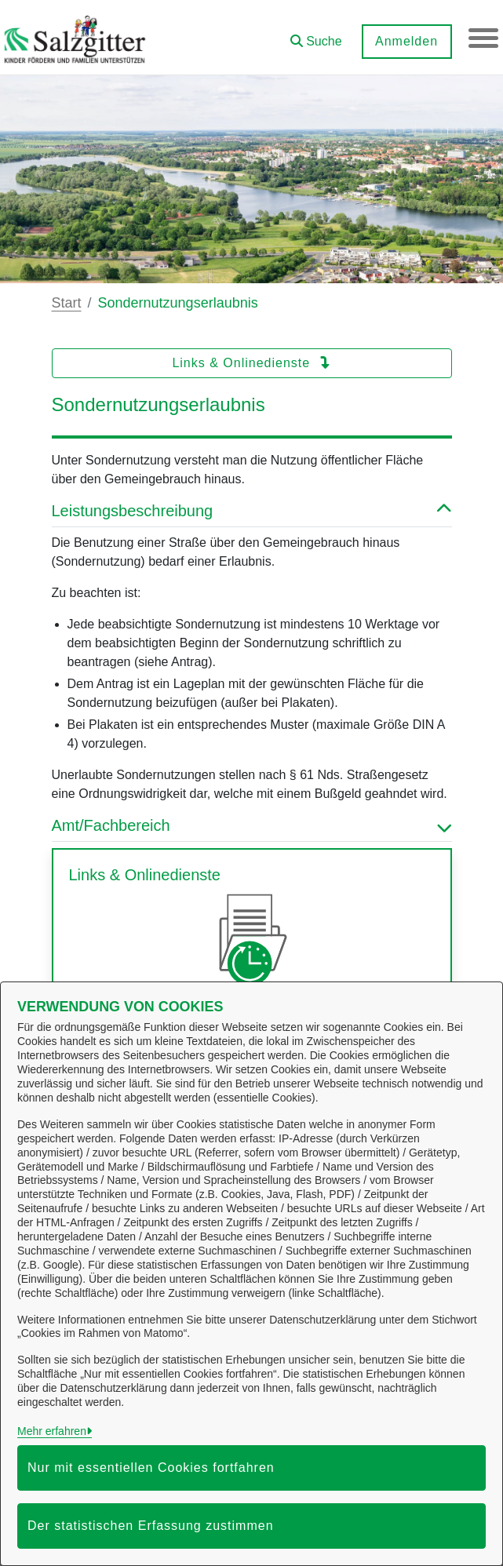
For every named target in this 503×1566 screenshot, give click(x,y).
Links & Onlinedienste (251, 363)
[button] (314, 35)
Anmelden (405, 41)
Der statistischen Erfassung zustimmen (150, 1525)
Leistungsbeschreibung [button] (252, 510)
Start (67, 303)
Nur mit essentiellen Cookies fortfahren (151, 1467)
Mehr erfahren (51, 1431)
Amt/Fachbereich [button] (252, 825)
